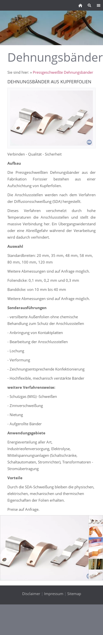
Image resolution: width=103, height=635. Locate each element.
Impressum (53, 593)
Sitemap (74, 593)
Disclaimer (31, 593)
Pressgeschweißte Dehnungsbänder (63, 72)
